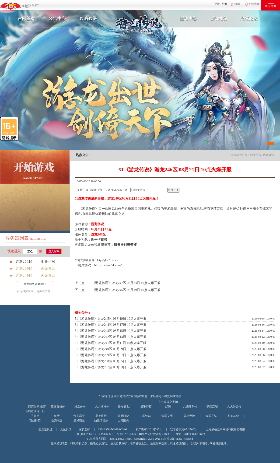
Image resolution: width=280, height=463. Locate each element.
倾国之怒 (211, 415)
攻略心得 (89, 19)
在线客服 (254, 4)
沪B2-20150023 (126, 434)
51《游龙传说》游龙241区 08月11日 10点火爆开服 (110, 343)
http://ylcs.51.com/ (107, 260)
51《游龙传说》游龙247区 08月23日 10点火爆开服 (125, 283)
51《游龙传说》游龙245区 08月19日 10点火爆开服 (125, 290)
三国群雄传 (58, 406)
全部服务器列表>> (35, 284)
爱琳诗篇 (146, 406)
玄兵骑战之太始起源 (168, 404)
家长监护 (84, 429)
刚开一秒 (48, 261)
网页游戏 (33, 406)
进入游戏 (54, 251)
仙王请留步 (101, 420)
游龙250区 (24, 268)
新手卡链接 (99, 239)
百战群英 (35, 420)
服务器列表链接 (125, 244)
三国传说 (145, 415)
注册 (225, 4)
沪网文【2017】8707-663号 (189, 434)
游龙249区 (24, 275)
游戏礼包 (219, 19)
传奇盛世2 (124, 406)
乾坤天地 (189, 415)
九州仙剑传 (190, 406)
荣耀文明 (167, 415)
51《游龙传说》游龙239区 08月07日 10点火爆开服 (111, 355)
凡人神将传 (102, 406)
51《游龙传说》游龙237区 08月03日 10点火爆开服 (111, 367)
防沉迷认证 (45, 429)
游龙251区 (24, 261)
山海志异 (57, 420)
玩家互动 (251, 19)
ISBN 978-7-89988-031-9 (112, 429)
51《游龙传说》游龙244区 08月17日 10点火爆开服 (111, 324)
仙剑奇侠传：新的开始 (35, 413)
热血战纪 (233, 415)
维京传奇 (80, 406)
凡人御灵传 (234, 406)
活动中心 (187, 19)
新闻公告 (57, 19)
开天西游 (123, 415)
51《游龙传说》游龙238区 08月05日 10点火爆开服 (111, 361)
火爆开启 (48, 268)
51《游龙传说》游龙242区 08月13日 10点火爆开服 (111, 337)
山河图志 (123, 420)
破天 (57, 415)
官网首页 (25, 19)
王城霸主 (79, 420)
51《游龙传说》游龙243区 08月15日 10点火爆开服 (111, 331)
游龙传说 (255, 155)
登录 (217, 4)
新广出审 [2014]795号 (149, 429)
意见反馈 (65, 429)
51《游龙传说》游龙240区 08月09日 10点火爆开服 (111, 349)
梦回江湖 (212, 406)
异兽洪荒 (101, 415)
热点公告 (268, 155)
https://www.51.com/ (108, 265)
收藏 (237, 4)
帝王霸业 (79, 415)
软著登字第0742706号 (183, 429)
